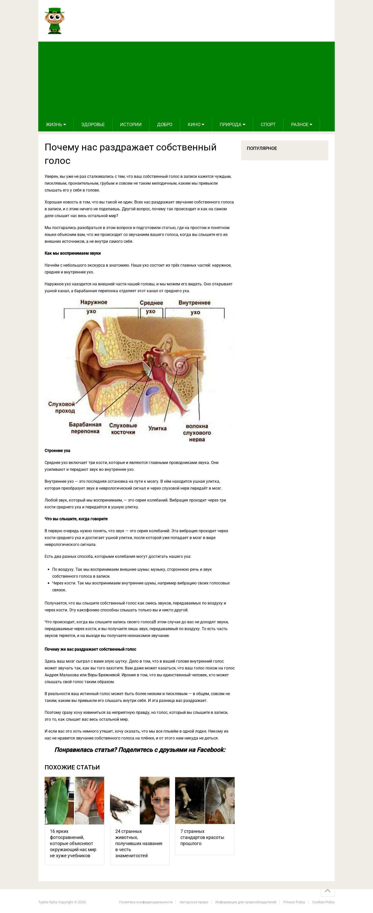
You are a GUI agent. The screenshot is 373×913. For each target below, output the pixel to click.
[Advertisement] (186, 79)
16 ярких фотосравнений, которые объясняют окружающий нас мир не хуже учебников (73, 843)
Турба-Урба (47, 902)
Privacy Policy (294, 902)
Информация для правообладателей (245, 902)
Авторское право (194, 902)
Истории (131, 124)
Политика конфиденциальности (146, 902)
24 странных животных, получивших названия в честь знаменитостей (138, 843)
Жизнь (54, 124)
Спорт (268, 124)
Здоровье (93, 124)
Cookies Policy (323, 902)
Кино (194, 124)
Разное (299, 124)
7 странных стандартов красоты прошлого (202, 837)
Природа (230, 124)
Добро (164, 124)
